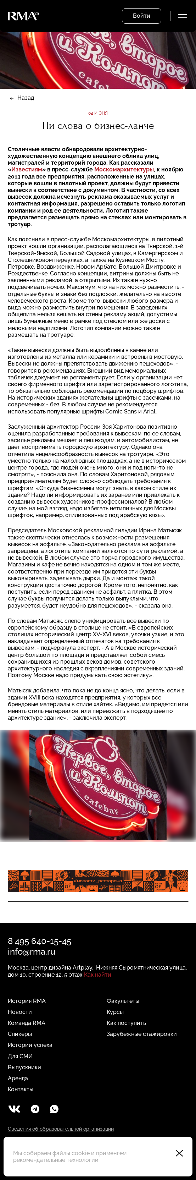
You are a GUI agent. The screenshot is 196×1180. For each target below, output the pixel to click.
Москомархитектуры (124, 169)
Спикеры (20, 1034)
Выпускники (24, 1067)
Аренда (18, 1078)
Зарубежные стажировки (142, 1034)
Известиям (26, 169)
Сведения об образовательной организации (61, 1129)
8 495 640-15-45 (39, 941)
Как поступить (126, 1023)
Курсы (115, 1012)
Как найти (97, 974)
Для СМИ (20, 1056)
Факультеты (123, 1001)
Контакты (20, 1089)
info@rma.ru (31, 951)
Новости (20, 1012)
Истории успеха (30, 1045)
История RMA (27, 1001)
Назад (25, 97)
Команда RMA (26, 1023)
